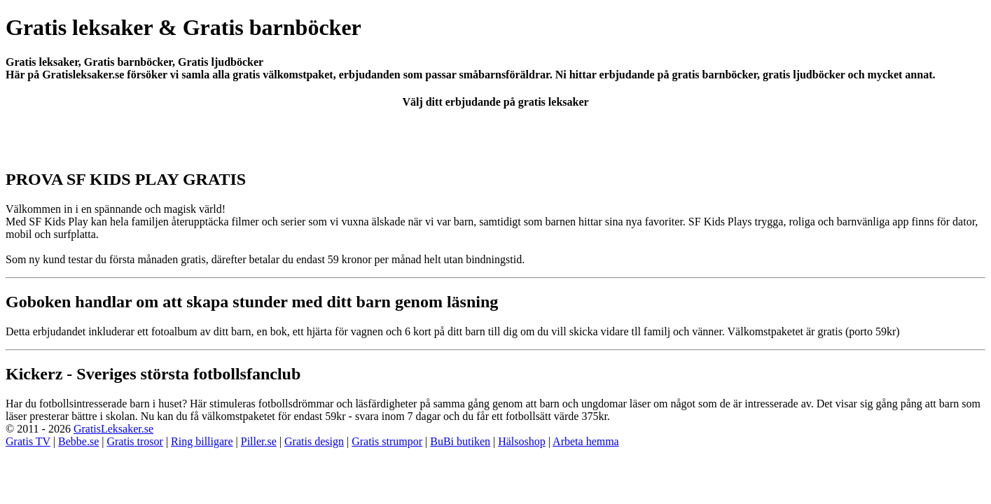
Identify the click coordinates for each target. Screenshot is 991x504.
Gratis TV (28, 441)
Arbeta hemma (586, 441)
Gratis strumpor (387, 441)
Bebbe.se (78, 441)
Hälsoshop (522, 441)
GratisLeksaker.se (113, 429)
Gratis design (314, 441)
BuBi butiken (460, 441)
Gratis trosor (134, 441)
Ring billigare (202, 441)
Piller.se (259, 441)
